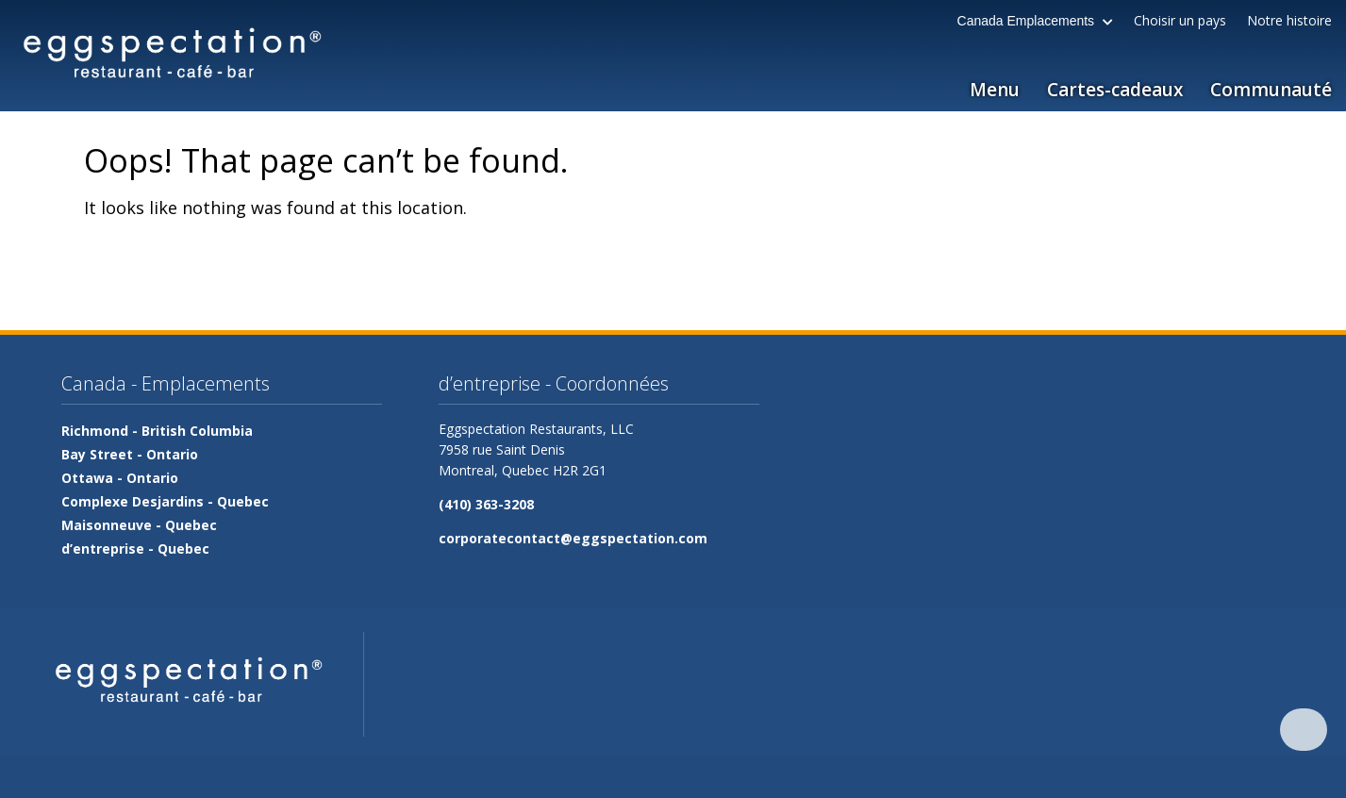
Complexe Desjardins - (165, 501)
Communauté (1271, 89)
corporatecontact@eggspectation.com (573, 538)
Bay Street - (129, 454)
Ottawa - (119, 478)
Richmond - (157, 431)
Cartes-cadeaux (1115, 89)
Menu (995, 89)
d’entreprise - (135, 548)
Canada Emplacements (1035, 20)
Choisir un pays (1180, 20)
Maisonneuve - (139, 525)
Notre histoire (1289, 20)
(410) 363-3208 (486, 504)
